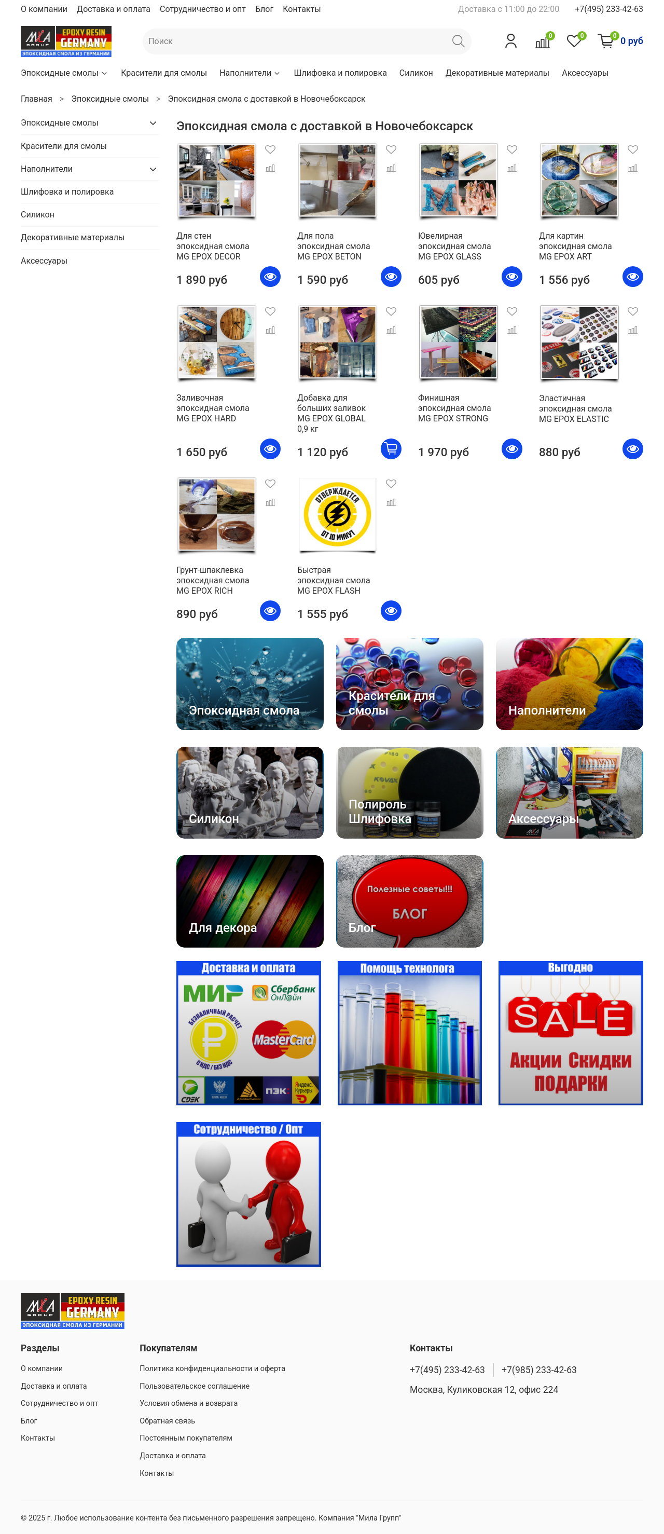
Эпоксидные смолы (64, 73)
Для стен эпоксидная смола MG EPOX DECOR (213, 246)
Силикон (416, 73)
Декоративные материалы (497, 73)
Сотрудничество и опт (203, 9)
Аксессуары (585, 73)
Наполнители (250, 73)
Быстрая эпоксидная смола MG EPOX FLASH (333, 580)
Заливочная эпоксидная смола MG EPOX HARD (213, 408)
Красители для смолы (164, 73)
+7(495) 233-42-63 (609, 9)
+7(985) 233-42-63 (539, 1370)
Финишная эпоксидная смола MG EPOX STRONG (454, 408)
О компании (44, 9)
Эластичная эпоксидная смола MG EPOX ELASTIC (575, 408)
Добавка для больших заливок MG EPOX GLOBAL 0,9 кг (331, 413)
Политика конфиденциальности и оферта (212, 1368)
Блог (264, 9)
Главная (36, 99)
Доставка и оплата (113, 9)
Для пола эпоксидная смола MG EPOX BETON (333, 246)
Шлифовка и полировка (340, 73)
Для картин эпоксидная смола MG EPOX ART (575, 246)
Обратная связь (167, 1421)
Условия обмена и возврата (189, 1403)
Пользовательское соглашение (195, 1386)
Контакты (302, 9)
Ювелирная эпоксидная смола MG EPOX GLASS (454, 246)
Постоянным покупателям (186, 1438)
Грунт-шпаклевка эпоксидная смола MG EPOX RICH (213, 580)
